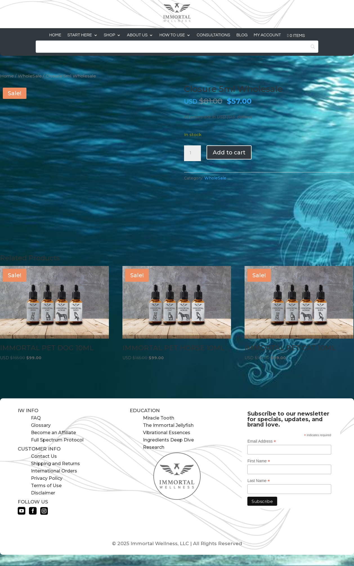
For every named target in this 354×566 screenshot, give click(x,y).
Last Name (258, 480)
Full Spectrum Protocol (57, 440)
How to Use (172, 35)
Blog (242, 35)
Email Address (261, 441)
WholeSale (30, 76)
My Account (267, 35)
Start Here (80, 35)
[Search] (177, 46)
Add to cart (229, 152)
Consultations (213, 35)
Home (55, 35)
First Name (258, 461)
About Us (137, 35)
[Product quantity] (192, 153)
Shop (109, 35)
